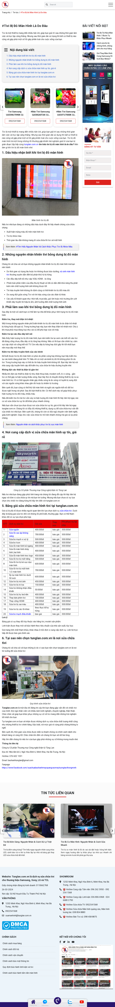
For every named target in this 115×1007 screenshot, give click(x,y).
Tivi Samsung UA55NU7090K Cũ (14, 113)
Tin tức (15, 12)
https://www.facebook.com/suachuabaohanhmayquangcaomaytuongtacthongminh (39, 767)
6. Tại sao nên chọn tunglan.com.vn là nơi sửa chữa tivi (31, 77)
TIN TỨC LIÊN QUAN (57, 793)
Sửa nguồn (14, 529)
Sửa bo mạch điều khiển (20, 614)
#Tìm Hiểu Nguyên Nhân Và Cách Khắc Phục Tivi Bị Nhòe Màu (44, 246)
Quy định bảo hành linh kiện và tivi (18, 967)
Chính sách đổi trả (11, 949)
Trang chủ (6, 12)
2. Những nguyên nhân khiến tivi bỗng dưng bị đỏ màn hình (33, 60)
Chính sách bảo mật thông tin (16, 961)
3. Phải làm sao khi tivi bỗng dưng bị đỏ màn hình (29, 64)
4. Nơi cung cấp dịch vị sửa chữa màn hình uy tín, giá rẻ (31, 68)
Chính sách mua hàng (12, 943)
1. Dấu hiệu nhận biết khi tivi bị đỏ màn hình (26, 55)
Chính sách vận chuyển (13, 955)
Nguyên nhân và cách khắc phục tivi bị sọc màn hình (39, 424)
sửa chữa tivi (66, 510)
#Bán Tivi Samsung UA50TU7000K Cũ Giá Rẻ (65, 113)
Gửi (97, 182)
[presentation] (3, 107)
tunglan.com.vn (31, 144)
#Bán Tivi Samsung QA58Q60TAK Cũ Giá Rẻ (40, 113)
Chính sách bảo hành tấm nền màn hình (20, 973)
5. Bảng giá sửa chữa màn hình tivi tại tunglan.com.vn (30, 72)
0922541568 (15, 121)
